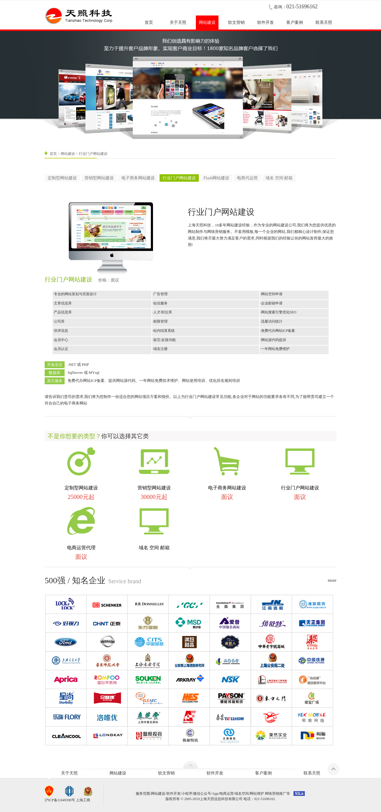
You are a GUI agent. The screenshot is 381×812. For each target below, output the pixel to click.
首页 (53, 154)
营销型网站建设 (99, 178)
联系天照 (312, 773)
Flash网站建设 (216, 178)
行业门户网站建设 (179, 178)
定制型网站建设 (62, 178)
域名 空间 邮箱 (279, 178)
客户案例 (263, 773)
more (332, 580)
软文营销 (166, 773)
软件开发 (215, 773)
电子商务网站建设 (138, 178)
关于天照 (69, 773)
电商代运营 (247, 178)
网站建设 (68, 154)
